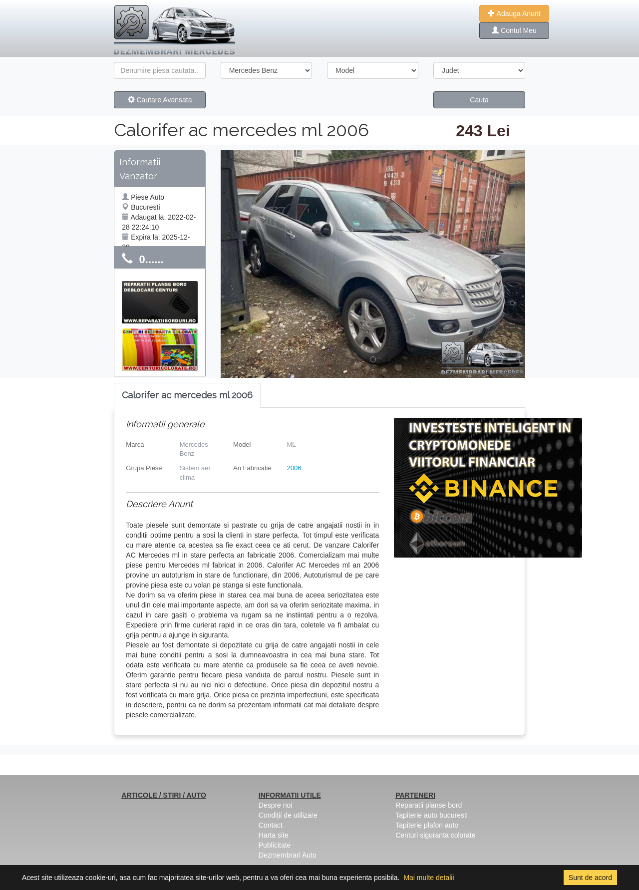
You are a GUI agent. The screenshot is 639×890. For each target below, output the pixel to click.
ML (291, 444)
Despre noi (276, 805)
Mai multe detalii (428, 878)
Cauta (479, 100)
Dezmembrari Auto (288, 855)
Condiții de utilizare (288, 815)
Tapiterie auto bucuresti (431, 815)
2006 (294, 468)
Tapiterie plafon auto (426, 825)
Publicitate (275, 845)
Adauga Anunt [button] (514, 13)
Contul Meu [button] (514, 30)
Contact (271, 825)
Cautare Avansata (160, 100)
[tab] (187, 395)
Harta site (274, 835)
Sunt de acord (590, 878)
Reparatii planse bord (428, 805)
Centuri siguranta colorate (435, 835)
